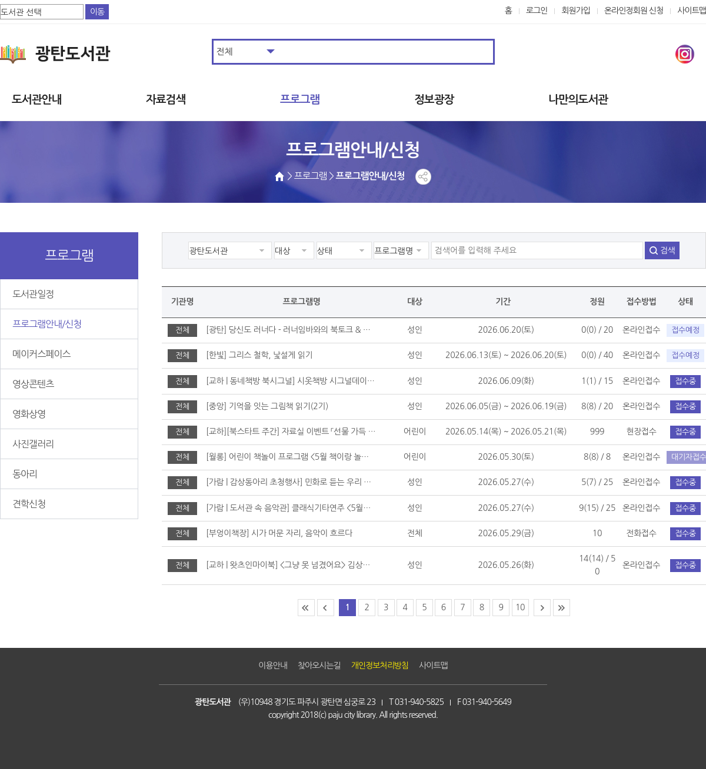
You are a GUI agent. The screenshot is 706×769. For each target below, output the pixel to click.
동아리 (24, 474)
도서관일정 (33, 294)
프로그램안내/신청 (46, 324)
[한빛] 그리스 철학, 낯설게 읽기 (259, 355)
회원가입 (575, 10)
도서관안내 (36, 99)
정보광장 (434, 99)
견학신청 (28, 504)
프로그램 (299, 99)
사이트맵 (691, 10)
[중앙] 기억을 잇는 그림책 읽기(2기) (267, 406)
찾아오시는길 (319, 665)
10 (520, 607)
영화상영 (28, 414)
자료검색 (165, 99)
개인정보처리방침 (379, 665)
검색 (667, 250)
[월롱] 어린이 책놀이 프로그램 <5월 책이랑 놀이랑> (291, 457)
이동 (97, 12)
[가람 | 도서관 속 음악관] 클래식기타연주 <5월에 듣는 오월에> (291, 508)
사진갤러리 (33, 444)
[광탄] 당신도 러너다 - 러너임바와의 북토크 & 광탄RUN (291, 330)
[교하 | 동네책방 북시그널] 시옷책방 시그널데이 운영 (291, 381)
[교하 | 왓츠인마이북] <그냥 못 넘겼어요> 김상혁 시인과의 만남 (291, 565)
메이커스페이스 (41, 354)
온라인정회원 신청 (633, 10)
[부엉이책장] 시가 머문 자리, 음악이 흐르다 (279, 533)
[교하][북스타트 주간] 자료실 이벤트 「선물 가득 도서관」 (291, 431)
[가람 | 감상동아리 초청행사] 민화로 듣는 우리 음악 (291, 482)
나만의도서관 (578, 99)
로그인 (537, 10)
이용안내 (272, 665)
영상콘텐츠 (33, 384)
